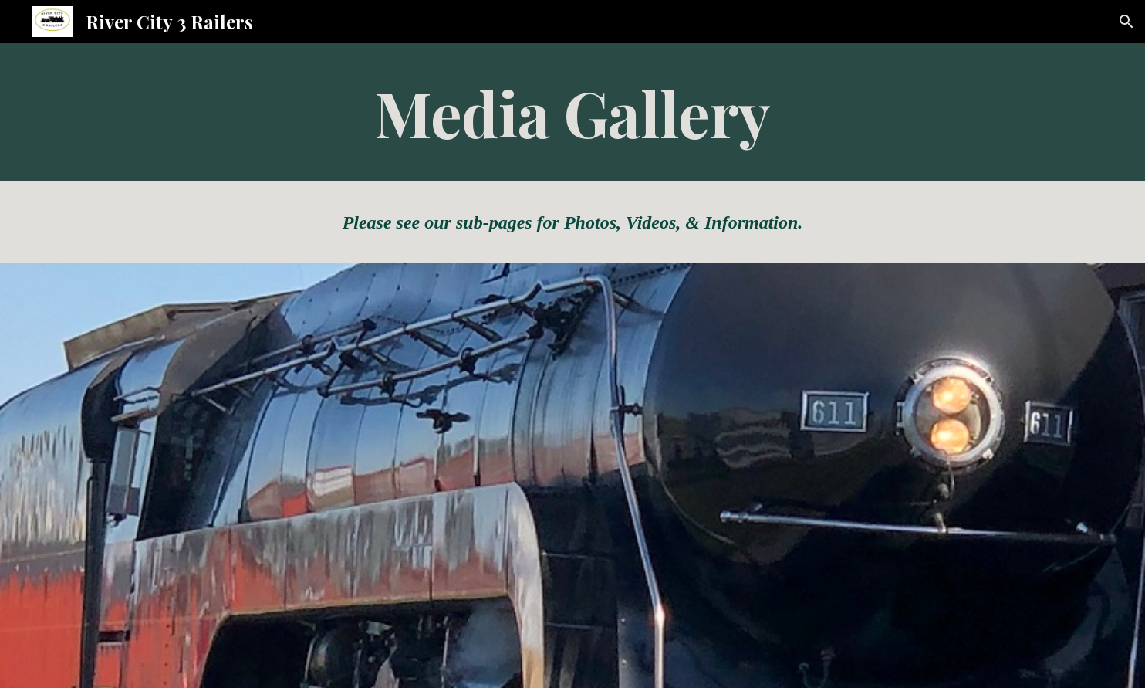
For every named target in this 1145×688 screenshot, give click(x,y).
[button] (1126, 21)
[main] (572, 112)
